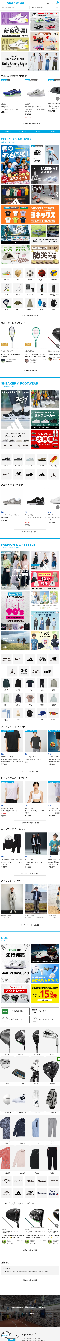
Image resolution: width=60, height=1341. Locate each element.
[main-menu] (3, 3)
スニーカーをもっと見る (30, 532)
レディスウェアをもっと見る (30, 823)
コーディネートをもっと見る (30, 925)
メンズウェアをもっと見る (30, 771)
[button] (58, 99)
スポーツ (6, 131)
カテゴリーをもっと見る (30, 315)
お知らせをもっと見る (30, 1280)
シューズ (22, 131)
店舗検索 (31, 1313)
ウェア (37, 131)
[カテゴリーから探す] (45, 7)
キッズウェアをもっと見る (30, 873)
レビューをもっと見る (30, 370)
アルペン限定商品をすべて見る (30, 123)
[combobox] (15, 7)
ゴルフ (52, 131)
